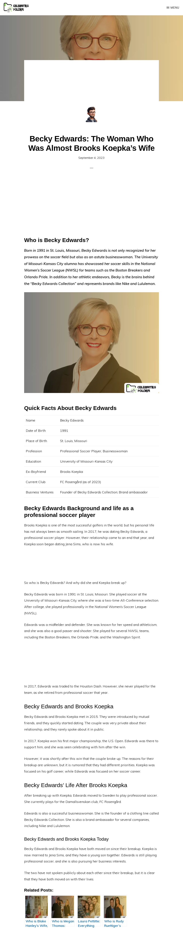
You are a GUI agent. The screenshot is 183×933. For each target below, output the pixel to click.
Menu (174, 7)
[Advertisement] (91, 88)
